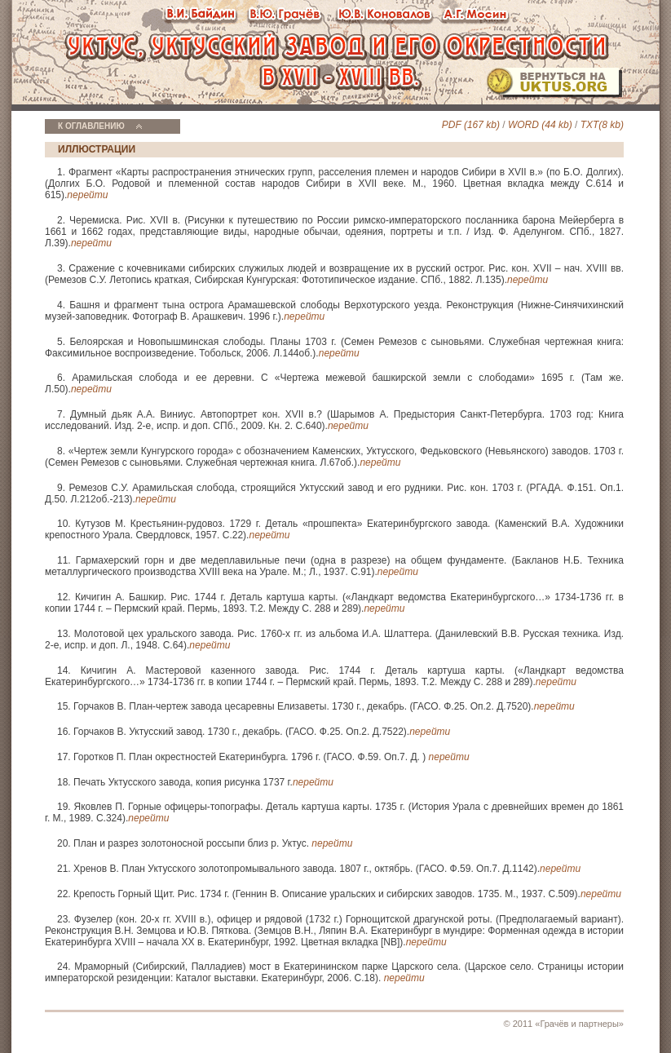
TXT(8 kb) (602, 125)
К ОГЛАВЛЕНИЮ (91, 126)
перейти (87, 195)
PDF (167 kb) (471, 125)
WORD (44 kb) (540, 125)
